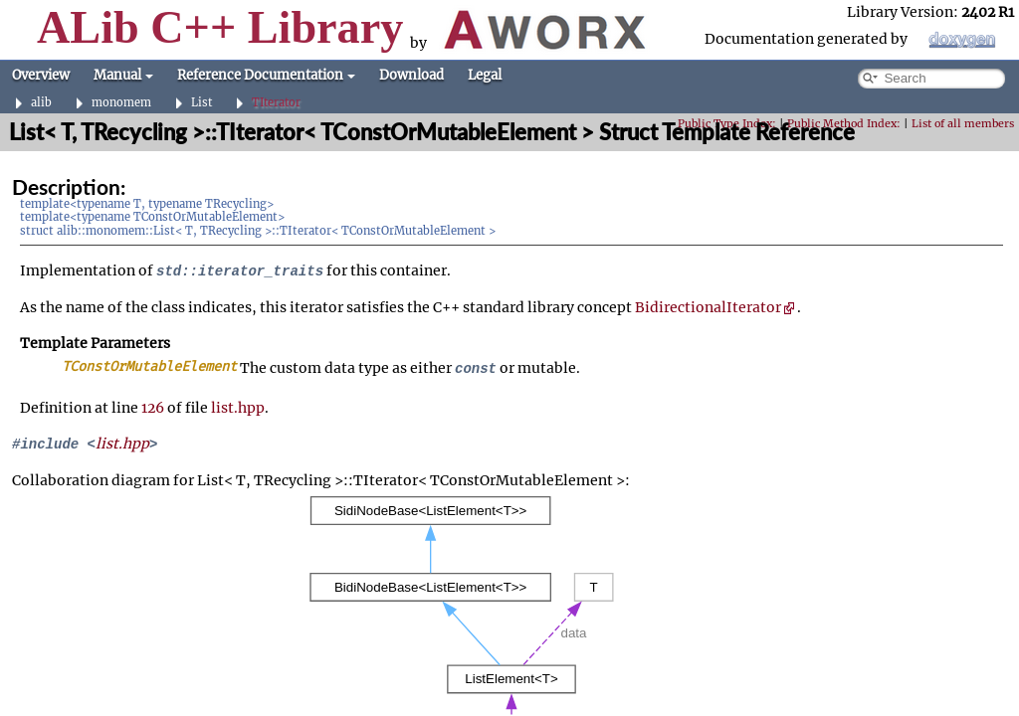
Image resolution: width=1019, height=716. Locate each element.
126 (152, 408)
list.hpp (238, 408)
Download (411, 75)
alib (41, 102)
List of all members (963, 123)
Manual (123, 75)
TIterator (276, 102)
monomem (121, 102)
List (201, 102)
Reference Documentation (266, 75)
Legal (485, 75)
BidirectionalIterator (714, 307)
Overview (41, 75)
